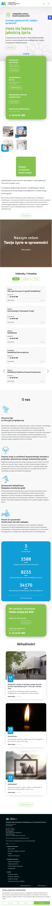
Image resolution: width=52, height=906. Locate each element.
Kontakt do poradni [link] (13, 879)
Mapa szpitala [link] (11, 849)
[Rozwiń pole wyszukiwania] (43, 4)
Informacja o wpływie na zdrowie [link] (16, 851)
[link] (50, 17)
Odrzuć (26, 903)
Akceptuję (41, 903)
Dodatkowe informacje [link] (12, 859)
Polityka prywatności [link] (13, 864)
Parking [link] (10, 853)
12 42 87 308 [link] (14, 297)
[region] (26, 897)
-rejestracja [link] (26, 622)
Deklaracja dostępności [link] (14, 861)
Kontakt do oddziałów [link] (13, 876)
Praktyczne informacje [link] (12, 846)
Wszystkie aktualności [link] (26, 804)
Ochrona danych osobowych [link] (15, 866)
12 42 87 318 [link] (14, 319)
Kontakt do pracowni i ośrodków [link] (16, 881)
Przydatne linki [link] (11, 868)
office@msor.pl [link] (12, 843)
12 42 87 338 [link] (14, 338)
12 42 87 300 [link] (18, 115)
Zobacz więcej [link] (10, 300)
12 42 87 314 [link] (14, 378)
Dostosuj (10, 903)
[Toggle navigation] (48, 3)
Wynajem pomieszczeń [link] (14, 855)
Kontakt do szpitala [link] (13, 874)
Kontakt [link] (9, 872)
